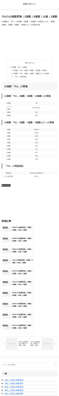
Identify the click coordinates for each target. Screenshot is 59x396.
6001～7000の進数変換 (13, 356)
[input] (29, 324)
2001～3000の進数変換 (13, 342)
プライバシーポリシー (44, 389)
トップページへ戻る (15, 389)
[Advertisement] (29, 43)
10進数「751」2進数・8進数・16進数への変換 (30, 70)
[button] (55, 324)
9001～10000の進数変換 (14, 366)
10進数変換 (6, 185)
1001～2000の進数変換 (13, 339)
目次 (26, 63)
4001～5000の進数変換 (13, 349)
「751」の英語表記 (20, 77)
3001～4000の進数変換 (13, 346)
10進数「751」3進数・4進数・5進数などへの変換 (31, 74)
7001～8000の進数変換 (13, 360)
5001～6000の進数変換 (13, 353)
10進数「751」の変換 (19, 67)
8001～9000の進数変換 (13, 363)
